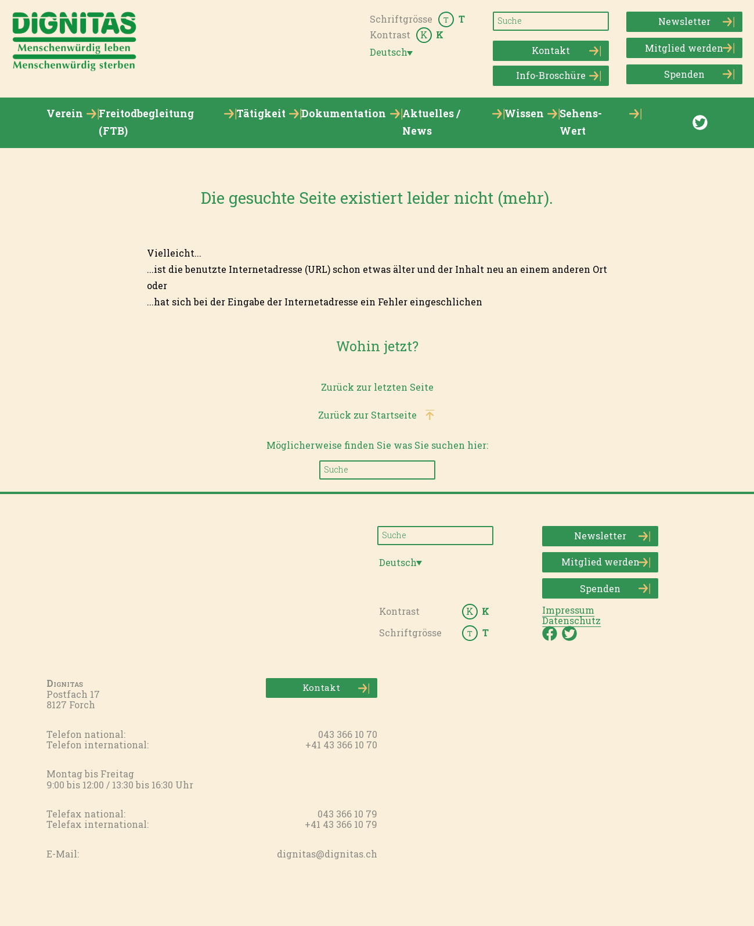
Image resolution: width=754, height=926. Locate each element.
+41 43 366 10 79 (341, 824)
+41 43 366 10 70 (341, 744)
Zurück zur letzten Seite (377, 387)
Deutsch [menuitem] (388, 52)
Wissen (524, 113)
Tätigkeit (261, 113)
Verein (64, 113)
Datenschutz (571, 620)
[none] (393, 52)
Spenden (699, 74)
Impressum (568, 610)
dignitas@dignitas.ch (327, 854)
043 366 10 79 (347, 814)
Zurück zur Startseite (367, 415)
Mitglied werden (689, 48)
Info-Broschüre (558, 75)
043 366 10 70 (347, 734)
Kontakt (566, 50)
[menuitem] (394, 53)
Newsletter (696, 21)
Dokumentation (343, 113)
